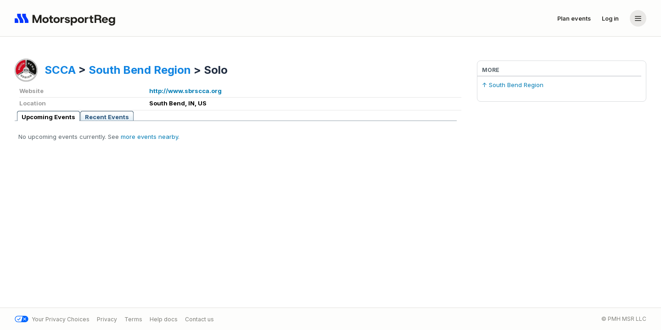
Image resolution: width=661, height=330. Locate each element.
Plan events (574, 18)
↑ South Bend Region (512, 84)
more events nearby (149, 136)
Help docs (164, 319)
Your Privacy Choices (52, 319)
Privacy (107, 319)
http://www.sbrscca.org (185, 90)
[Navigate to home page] (67, 18)
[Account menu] (638, 18)
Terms (133, 319)
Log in (610, 18)
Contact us (199, 319)
